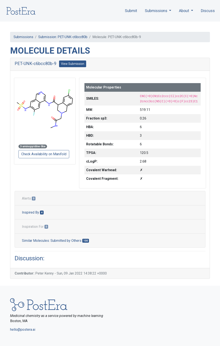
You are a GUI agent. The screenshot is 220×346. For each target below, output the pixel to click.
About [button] (184, 10)
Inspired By (33, 212)
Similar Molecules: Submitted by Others (55, 241)
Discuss (208, 10)
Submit (131, 10)
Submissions (23, 37)
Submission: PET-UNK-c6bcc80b (62, 37)
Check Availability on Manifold (43, 154)
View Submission (72, 63)
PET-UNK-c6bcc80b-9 (35, 63)
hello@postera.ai (22, 329)
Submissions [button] (156, 10)
